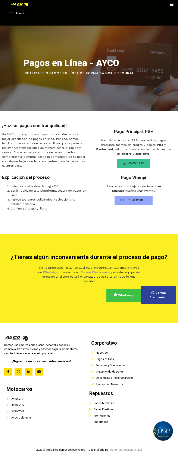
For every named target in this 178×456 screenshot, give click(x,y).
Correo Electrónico (158, 295)
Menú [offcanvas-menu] (16, 13)
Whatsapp (124, 295)
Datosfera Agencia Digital (126, 449)
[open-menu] (172, 4)
